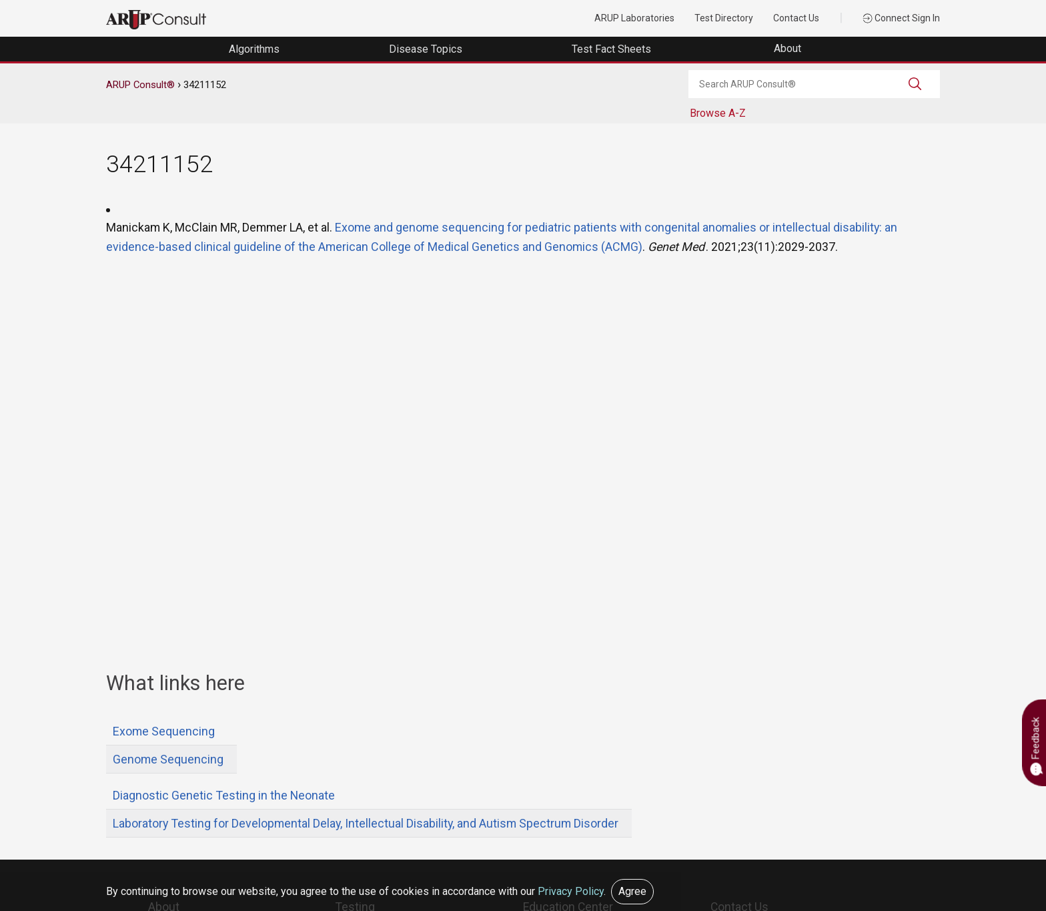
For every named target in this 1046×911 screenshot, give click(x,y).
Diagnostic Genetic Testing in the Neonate (224, 795)
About (789, 48)
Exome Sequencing (164, 731)
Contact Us (796, 18)
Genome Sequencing (168, 759)
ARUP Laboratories (634, 18)
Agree (632, 891)
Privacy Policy (571, 891)
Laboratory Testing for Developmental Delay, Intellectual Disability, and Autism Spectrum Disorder (365, 823)
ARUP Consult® (140, 85)
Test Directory (723, 18)
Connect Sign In (901, 18)
